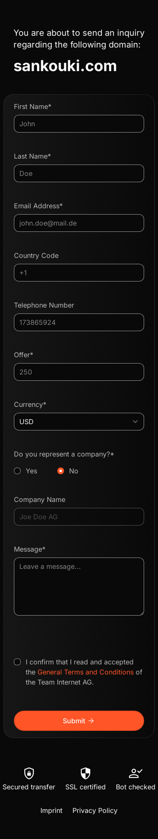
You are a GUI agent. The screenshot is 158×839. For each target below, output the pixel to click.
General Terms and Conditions (85, 672)
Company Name (39, 499)
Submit (79, 721)
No (73, 471)
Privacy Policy (95, 810)
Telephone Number (44, 305)
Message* (30, 549)
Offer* (23, 354)
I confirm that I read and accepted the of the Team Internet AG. (84, 672)
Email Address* (38, 206)
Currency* (30, 404)
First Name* (32, 106)
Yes (31, 471)
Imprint (51, 810)
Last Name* (32, 156)
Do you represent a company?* (79, 463)
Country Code (36, 255)
